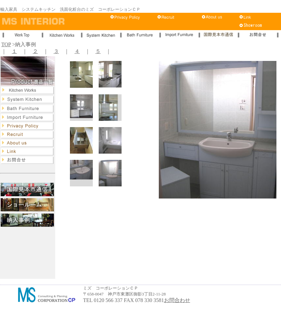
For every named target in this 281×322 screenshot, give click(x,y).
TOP (6, 44)
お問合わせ (177, 300)
